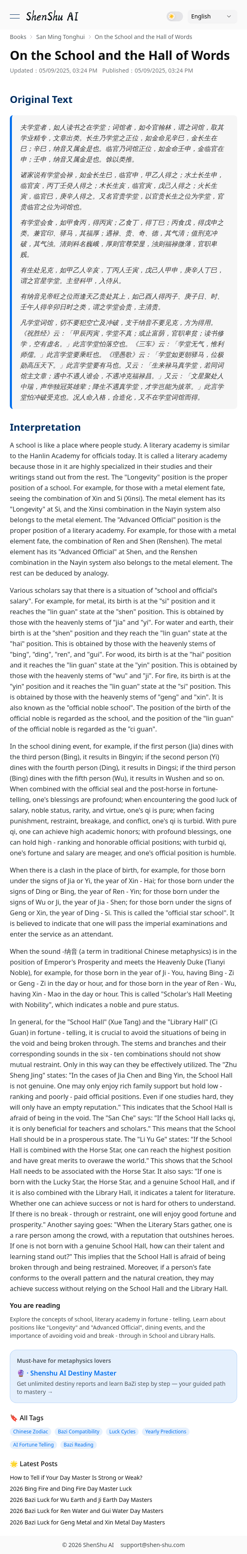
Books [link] (18, 37)
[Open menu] (15, 16)
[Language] (212, 16)
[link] (53, 16)
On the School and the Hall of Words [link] (143, 37)
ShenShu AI (98, 1545)
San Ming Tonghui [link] (60, 37)
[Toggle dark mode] (175, 16)
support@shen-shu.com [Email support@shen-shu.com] (153, 1545)
